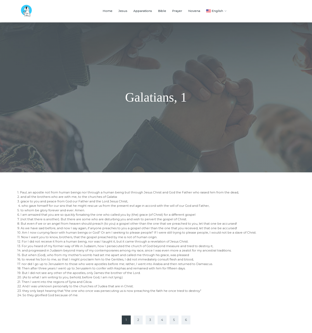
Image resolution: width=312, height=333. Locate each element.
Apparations (142, 11)
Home (107, 11)
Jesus (122, 11)
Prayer (177, 11)
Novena (194, 11)
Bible (162, 11)
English (216, 11)
